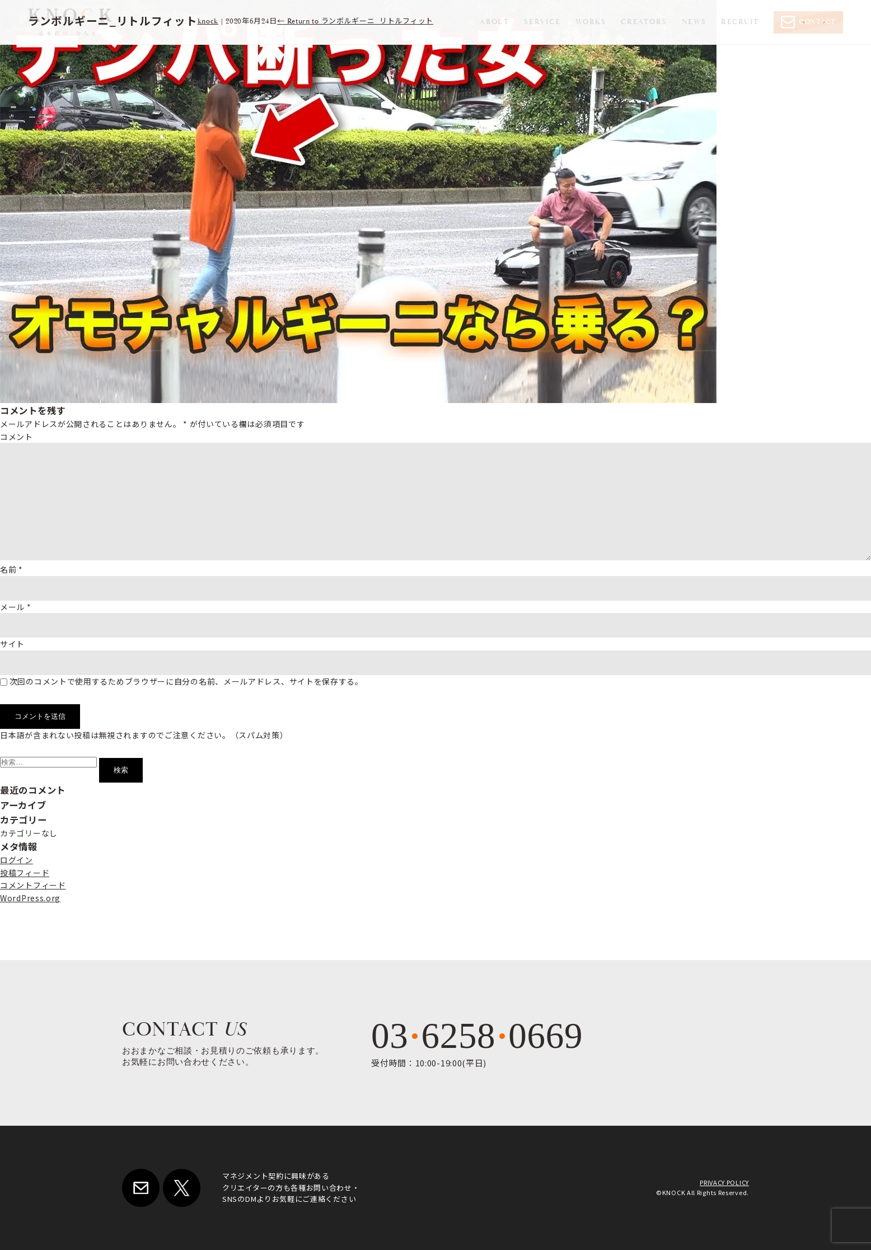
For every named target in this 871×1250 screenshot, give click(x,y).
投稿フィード (24, 872)
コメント (16, 436)
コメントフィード (33, 885)
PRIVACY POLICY (724, 1182)
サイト (12, 643)
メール (15, 606)
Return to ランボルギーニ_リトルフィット (355, 21)
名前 (11, 569)
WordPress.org (30, 897)
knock (208, 21)
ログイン (16, 859)
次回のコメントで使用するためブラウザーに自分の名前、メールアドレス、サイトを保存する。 (186, 681)
